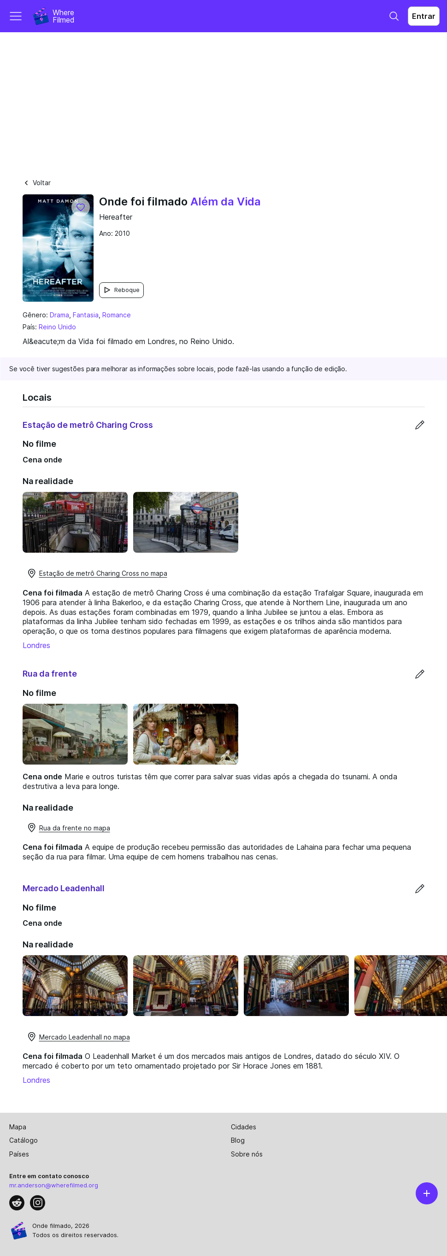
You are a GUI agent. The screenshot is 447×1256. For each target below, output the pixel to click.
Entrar (423, 16)
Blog (238, 1140)
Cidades (243, 1127)
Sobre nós (247, 1154)
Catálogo (23, 1140)
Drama (59, 315)
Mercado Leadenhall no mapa (78, 1036)
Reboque (121, 290)
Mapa (17, 1127)
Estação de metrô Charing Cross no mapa (96, 573)
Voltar (37, 183)
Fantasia (86, 315)
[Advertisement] (223, 101)
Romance (116, 315)
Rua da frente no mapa (68, 827)
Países (19, 1154)
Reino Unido (57, 327)
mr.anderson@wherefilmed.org (53, 1185)
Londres (36, 645)
